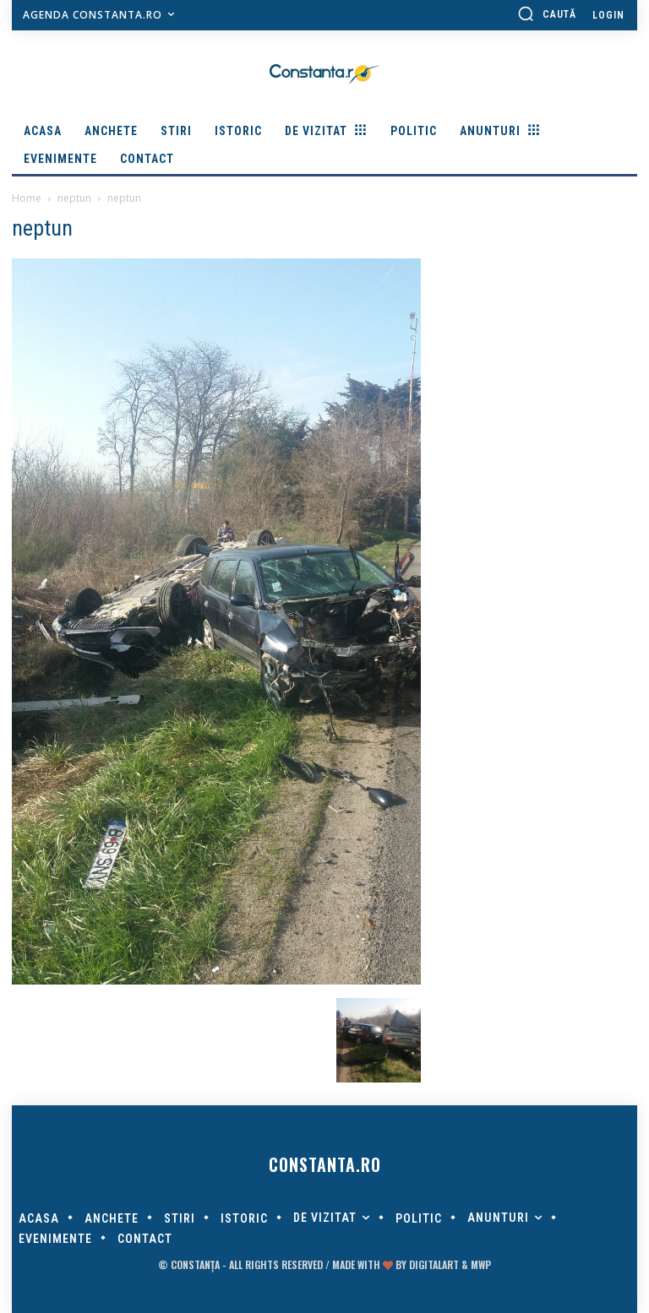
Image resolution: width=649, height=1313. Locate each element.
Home (26, 198)
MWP (481, 1264)
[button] (546, 13)
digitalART (434, 1264)
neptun (74, 198)
